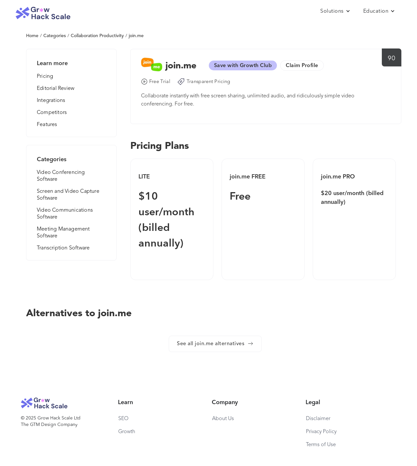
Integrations (51, 100)
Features (47, 124)
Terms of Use (321, 444)
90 (391, 58)
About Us (223, 418)
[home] (43, 13)
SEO (123, 418)
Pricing (45, 76)
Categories (54, 36)
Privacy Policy (321, 431)
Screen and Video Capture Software (68, 195)
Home (32, 36)
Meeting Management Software (63, 233)
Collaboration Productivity (97, 36)
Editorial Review (55, 88)
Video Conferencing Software (61, 176)
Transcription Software (63, 248)
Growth (126, 431)
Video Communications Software (65, 214)
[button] (335, 11)
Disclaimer (318, 418)
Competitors (52, 112)
